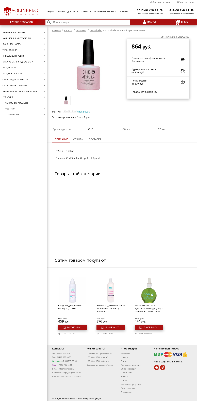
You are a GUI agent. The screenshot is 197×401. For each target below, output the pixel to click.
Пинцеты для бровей (13, 56)
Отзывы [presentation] (78, 139)
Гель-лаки (8, 97)
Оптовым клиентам (105, 11)
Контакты (86, 11)
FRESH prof (10, 109)
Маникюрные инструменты (17, 38)
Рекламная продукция (131, 365)
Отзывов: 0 (83, 111)
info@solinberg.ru (66, 368)
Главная (56, 30)
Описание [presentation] (61, 139)
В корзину (73, 327)
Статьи (124, 361)
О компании (126, 372)
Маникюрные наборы (14, 32)
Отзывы (123, 11)
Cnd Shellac (72, 158)
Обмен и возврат (128, 368)
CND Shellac (96, 30)
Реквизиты (125, 353)
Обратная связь (185, 2)
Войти (151, 22)
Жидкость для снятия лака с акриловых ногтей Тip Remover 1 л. (110, 308)
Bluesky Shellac (12, 115)
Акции (50, 11)
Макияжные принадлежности (18, 61)
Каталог (68, 30)
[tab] (61, 139)
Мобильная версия (160, 2)
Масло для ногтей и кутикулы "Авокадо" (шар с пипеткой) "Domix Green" (149, 308)
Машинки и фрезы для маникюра (20, 91)
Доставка (72, 11)
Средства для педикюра (15, 85)
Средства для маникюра (15, 79)
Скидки (61, 11)
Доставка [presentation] (95, 139)
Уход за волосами (12, 73)
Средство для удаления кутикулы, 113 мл (70, 307)
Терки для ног (10, 50)
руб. (182, 22)
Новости (124, 357)
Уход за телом (10, 67)
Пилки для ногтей (12, 44)
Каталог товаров (21, 22)
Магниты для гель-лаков (16, 103)
